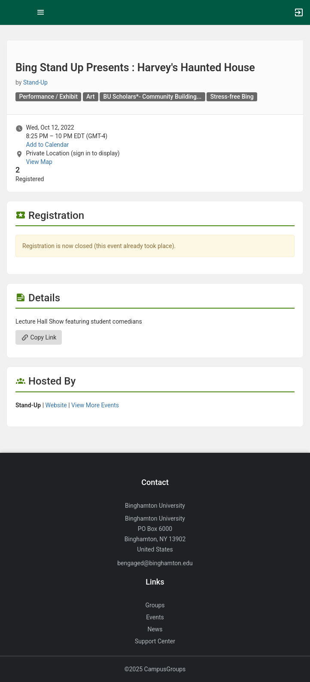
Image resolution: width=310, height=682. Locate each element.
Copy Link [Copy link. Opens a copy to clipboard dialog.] (38, 337)
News (154, 629)
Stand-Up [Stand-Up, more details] (35, 82)
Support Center (155, 641)
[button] (11, 12)
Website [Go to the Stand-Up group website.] (56, 405)
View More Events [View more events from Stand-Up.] (95, 405)
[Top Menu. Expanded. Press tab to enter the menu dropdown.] (41, 12)
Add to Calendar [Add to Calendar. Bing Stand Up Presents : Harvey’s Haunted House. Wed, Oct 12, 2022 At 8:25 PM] (47, 144)
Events (155, 617)
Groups (155, 605)
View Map (39, 161)
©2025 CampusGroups (155, 669)
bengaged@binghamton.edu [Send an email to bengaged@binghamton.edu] (155, 563)
